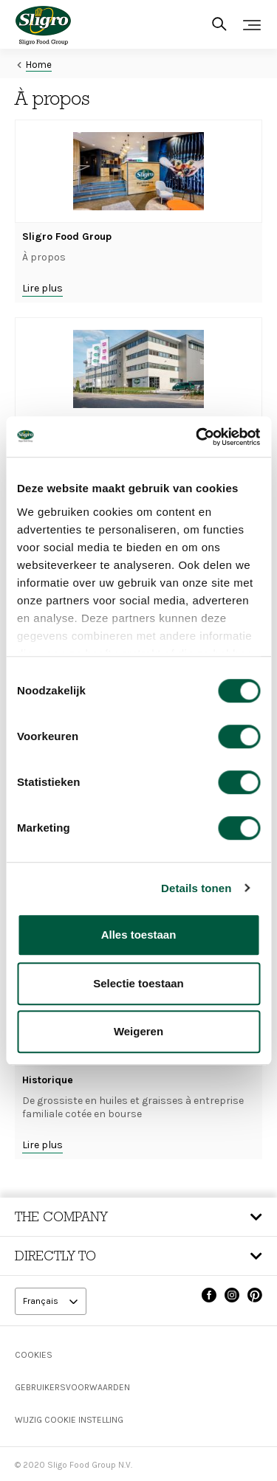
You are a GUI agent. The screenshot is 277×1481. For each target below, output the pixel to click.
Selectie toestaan (138, 983)
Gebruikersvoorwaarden (72, 1387)
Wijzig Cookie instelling (69, 1420)
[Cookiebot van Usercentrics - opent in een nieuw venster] (197, 436)
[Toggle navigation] (252, 25)
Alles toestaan (139, 934)
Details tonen (196, 888)
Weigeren (138, 1031)
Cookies (33, 1355)
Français (42, 1301)
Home (39, 64)
